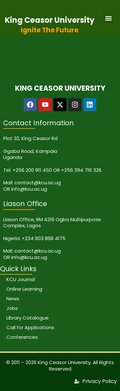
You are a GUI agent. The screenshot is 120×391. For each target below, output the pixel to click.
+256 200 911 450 (32, 170)
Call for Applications (30, 327)
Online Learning (24, 289)
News (12, 298)
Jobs (12, 308)
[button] (108, 18)
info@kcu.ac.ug (29, 189)
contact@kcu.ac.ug (37, 182)
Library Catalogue (27, 317)
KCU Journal (20, 279)
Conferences (22, 337)
